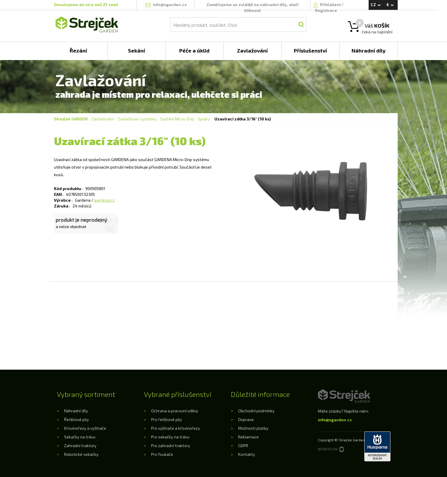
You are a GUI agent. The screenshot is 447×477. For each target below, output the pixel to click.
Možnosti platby (253, 428)
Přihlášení (330, 4)
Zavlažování (102, 118)
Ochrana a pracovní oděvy (174, 410)
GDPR (243, 445)
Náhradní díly (76, 410)
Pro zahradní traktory (170, 445)
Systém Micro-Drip (177, 118)
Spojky (204, 118)
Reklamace (248, 436)
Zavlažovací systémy (136, 118)
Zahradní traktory (80, 445)
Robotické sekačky (81, 454)
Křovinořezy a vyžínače (85, 428)
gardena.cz (104, 200)
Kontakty (246, 454)
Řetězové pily (76, 419)
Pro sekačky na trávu (170, 436)
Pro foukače (162, 454)
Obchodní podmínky (256, 410)
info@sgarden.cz (335, 419)
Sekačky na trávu (79, 436)
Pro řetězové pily (166, 419)
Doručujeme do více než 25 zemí (86, 4)
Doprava (246, 419)
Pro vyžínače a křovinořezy (175, 428)
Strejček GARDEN (71, 118)
